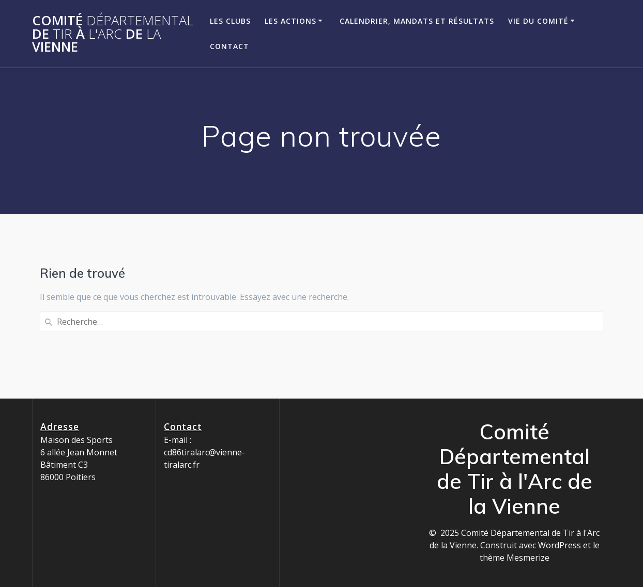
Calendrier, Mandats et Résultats (417, 21)
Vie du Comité (538, 21)
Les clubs (230, 21)
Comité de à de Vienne (112, 34)
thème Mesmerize (514, 557)
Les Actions (290, 21)
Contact (229, 46)
